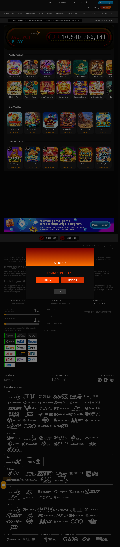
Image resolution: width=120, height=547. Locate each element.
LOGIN (47, 280)
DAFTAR (72, 280)
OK (60, 292)
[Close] (91, 251)
